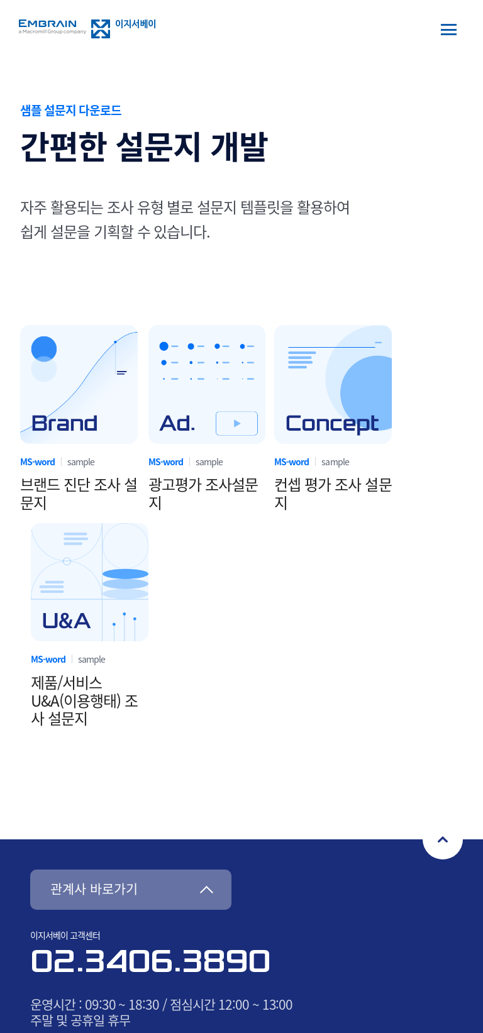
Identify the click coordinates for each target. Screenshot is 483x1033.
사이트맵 (163, 852)
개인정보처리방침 (241, 852)
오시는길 (108, 852)
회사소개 (52, 852)
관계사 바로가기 (94, 675)
